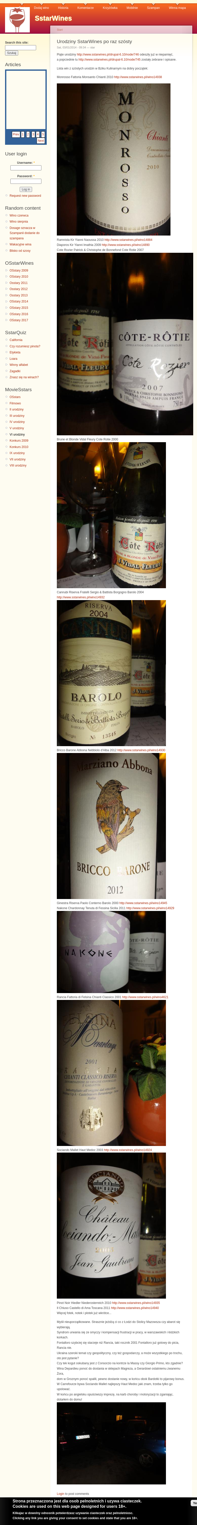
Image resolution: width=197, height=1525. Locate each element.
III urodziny (17, 416)
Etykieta (15, 352)
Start (60, 29)
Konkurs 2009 (19, 440)
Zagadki (15, 371)
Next (41, 140)
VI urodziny (17, 434)
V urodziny (17, 428)
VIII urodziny (18, 465)
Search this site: (17, 42)
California (16, 340)
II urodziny (16, 409)
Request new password (25, 196)
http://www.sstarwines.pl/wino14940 (135, 1308)
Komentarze (86, 8)
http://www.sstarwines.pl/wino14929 (150, 908)
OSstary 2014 (19, 301)
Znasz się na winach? (24, 377)
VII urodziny (18, 459)
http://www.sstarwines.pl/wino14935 (136, 1303)
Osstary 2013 (19, 295)
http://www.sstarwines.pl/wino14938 (138, 77)
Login (60, 1494)
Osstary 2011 (19, 283)
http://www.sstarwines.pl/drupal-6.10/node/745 (109, 59)
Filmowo (15, 403)
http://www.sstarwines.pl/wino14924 (128, 1150)
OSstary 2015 (19, 308)
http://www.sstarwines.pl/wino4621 (145, 997)
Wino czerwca (19, 215)
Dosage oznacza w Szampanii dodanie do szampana (25, 233)
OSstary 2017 (19, 320)
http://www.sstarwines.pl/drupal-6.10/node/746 (108, 54)
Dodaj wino (41, 8)
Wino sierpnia (19, 221)
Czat (22, 8)
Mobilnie (132, 8)
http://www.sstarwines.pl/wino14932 (81, 597)
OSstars (15, 397)
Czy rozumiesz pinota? (25, 346)
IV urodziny (17, 422)
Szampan (153, 8)
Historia (63, 8)
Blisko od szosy (20, 251)
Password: (26, 176)
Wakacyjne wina (20, 244)
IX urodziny (17, 453)
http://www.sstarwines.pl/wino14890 (126, 245)
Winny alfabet (19, 365)
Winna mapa (177, 8)
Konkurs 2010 (19, 447)
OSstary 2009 (19, 270)
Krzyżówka (110, 8)
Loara (13, 359)
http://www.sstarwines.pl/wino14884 (128, 240)
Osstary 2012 (19, 289)
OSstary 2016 (19, 314)
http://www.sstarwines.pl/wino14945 (143, 903)
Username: (26, 163)
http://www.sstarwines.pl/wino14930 (141, 750)
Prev (16, 134)
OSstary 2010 (19, 276)
